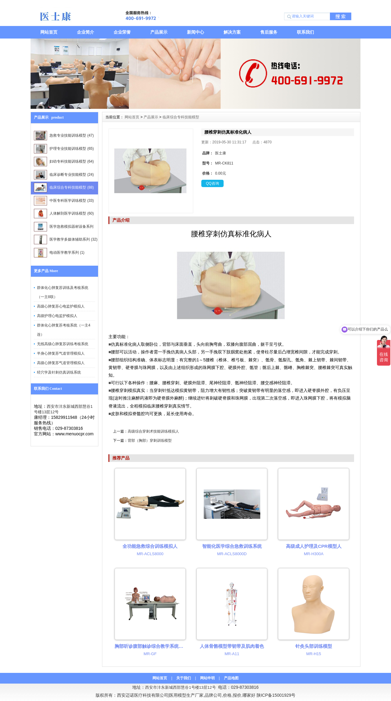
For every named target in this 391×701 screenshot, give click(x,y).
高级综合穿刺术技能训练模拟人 (153, 431)
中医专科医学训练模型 (64, 200)
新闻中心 (195, 32)
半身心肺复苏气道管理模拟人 (61, 353)
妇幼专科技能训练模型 (64, 161)
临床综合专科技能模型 (64, 187)
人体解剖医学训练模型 (64, 213)
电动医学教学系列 (59, 252)
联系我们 (305, 32)
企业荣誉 (122, 32)
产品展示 (158, 32)
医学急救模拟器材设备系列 (63, 228)
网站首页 (48, 32)
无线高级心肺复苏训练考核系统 (62, 344)
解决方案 (232, 32)
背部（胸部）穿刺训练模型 (150, 440)
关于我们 (183, 678)
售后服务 (268, 32)
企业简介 (85, 32)
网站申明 (207, 678)
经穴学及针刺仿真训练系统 (59, 372)
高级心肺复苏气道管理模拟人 (61, 363)
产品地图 (231, 678)
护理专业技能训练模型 (64, 148)
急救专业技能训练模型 (64, 135)
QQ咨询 (212, 183)
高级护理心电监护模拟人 (57, 316)
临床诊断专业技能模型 (64, 174)
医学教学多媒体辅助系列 (65, 239)
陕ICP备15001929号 (276, 695)
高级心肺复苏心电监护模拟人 (61, 306)
